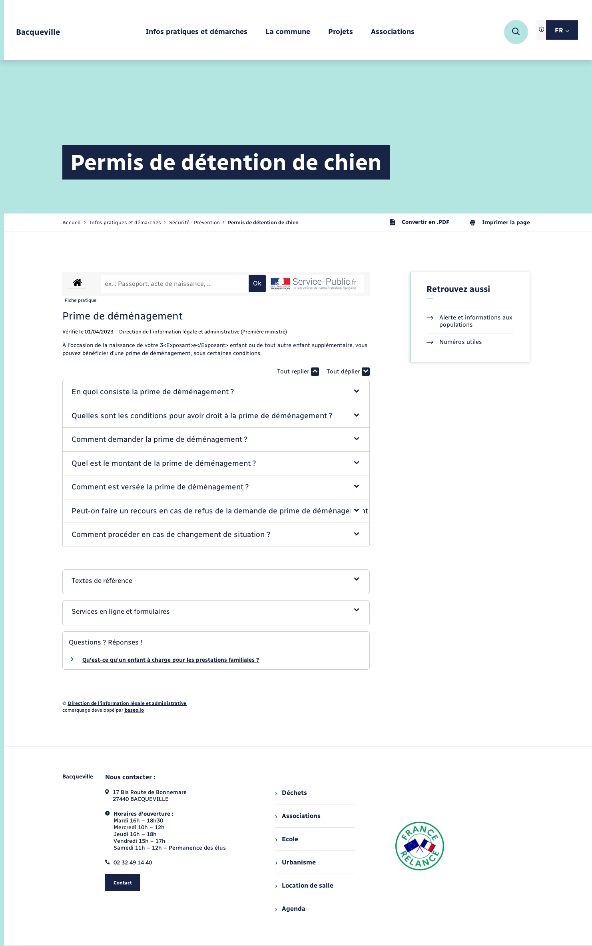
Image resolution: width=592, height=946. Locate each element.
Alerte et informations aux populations (469, 321)
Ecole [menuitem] (286, 839)
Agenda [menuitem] (290, 908)
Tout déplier (348, 371)
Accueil (71, 223)
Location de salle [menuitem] (304, 885)
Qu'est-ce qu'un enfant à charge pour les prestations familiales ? (170, 660)
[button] (216, 392)
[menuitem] (196, 32)
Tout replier (298, 371)
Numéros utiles (454, 341)
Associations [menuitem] (297, 816)
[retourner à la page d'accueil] (38, 32)
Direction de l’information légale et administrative (127, 703)
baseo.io (134, 710)
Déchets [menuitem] (291, 792)
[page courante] (263, 223)
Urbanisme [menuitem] (295, 862)
